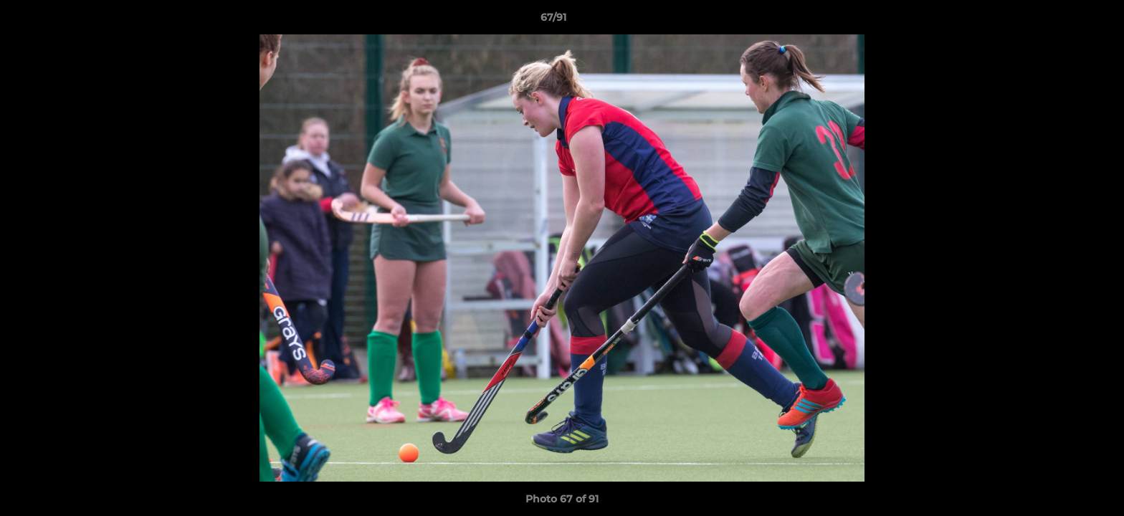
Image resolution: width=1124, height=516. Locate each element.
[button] (1063, 20)
